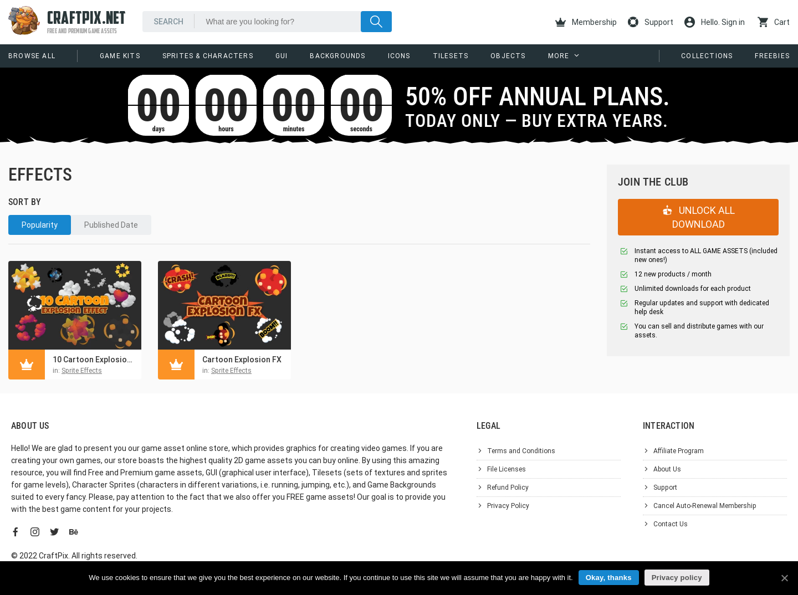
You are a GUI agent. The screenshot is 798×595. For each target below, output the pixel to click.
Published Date (111, 224)
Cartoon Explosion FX (242, 359)
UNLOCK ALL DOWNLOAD (698, 217)
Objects (507, 56)
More (559, 56)
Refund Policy (508, 487)
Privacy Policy (508, 506)
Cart (774, 22)
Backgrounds (337, 56)
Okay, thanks (609, 577)
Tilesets (451, 56)
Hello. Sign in (714, 22)
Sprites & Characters (207, 56)
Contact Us (670, 524)
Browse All (31, 56)
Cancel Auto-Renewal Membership (704, 506)
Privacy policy (677, 577)
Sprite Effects (82, 371)
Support (650, 22)
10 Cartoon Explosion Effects (94, 359)
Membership (586, 22)
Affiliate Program (678, 451)
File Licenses (506, 469)
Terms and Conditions (521, 451)
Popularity (40, 224)
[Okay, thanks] (784, 577)
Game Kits (120, 56)
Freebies (772, 56)
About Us (667, 469)
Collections (707, 56)
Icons (399, 56)
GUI (281, 56)
